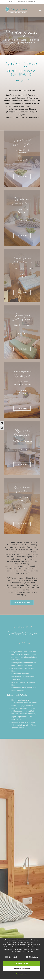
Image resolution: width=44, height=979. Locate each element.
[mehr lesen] (22, 177)
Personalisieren (21, 974)
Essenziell (11, 957)
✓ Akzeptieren (22, 963)
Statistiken (32, 957)
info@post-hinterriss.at (28, 2)
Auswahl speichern (22, 969)
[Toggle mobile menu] (40, 10)
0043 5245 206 (15, 2)
